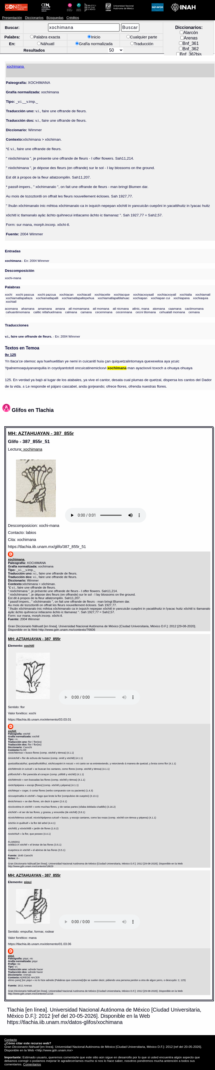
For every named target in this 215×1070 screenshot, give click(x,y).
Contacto (10, 1039)
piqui (28, 882)
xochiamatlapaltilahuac (113, 298)
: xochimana (31, 449)
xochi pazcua (47, 294)
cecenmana (124, 312)
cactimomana (194, 308)
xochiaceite (102, 294)
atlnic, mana (140, 308)
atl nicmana (121, 308)
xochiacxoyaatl (143, 294)
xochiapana (182, 298)
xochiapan (140, 298)
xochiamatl (202, 294)
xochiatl (11, 301)
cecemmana (103, 312)
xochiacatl (84, 294)
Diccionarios (34, 18)
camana (86, 312)
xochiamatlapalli (47, 298)
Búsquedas (54, 18)
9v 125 (10, 355)
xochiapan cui (160, 298)
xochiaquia (200, 298)
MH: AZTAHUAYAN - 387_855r (41, 433)
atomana (159, 308)
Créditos (72, 18)
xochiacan (66, 294)
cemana (194, 312)
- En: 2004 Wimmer (27, 260)
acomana (11, 308)
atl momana (101, 308)
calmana (71, 312)
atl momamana (79, 308)
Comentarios (32, 1064)
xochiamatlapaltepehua (78, 298)
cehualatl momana (172, 312)
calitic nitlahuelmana (47, 312)
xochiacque (122, 294)
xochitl (29, 645)
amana (60, 308)
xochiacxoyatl (166, 294)
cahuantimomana (18, 312)
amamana (45, 308)
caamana (174, 308)
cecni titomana (146, 312)
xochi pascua (25, 294)
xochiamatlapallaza (19, 298)
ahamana (27, 308)
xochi (8, 294)
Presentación (12, 18)
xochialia (186, 294)
